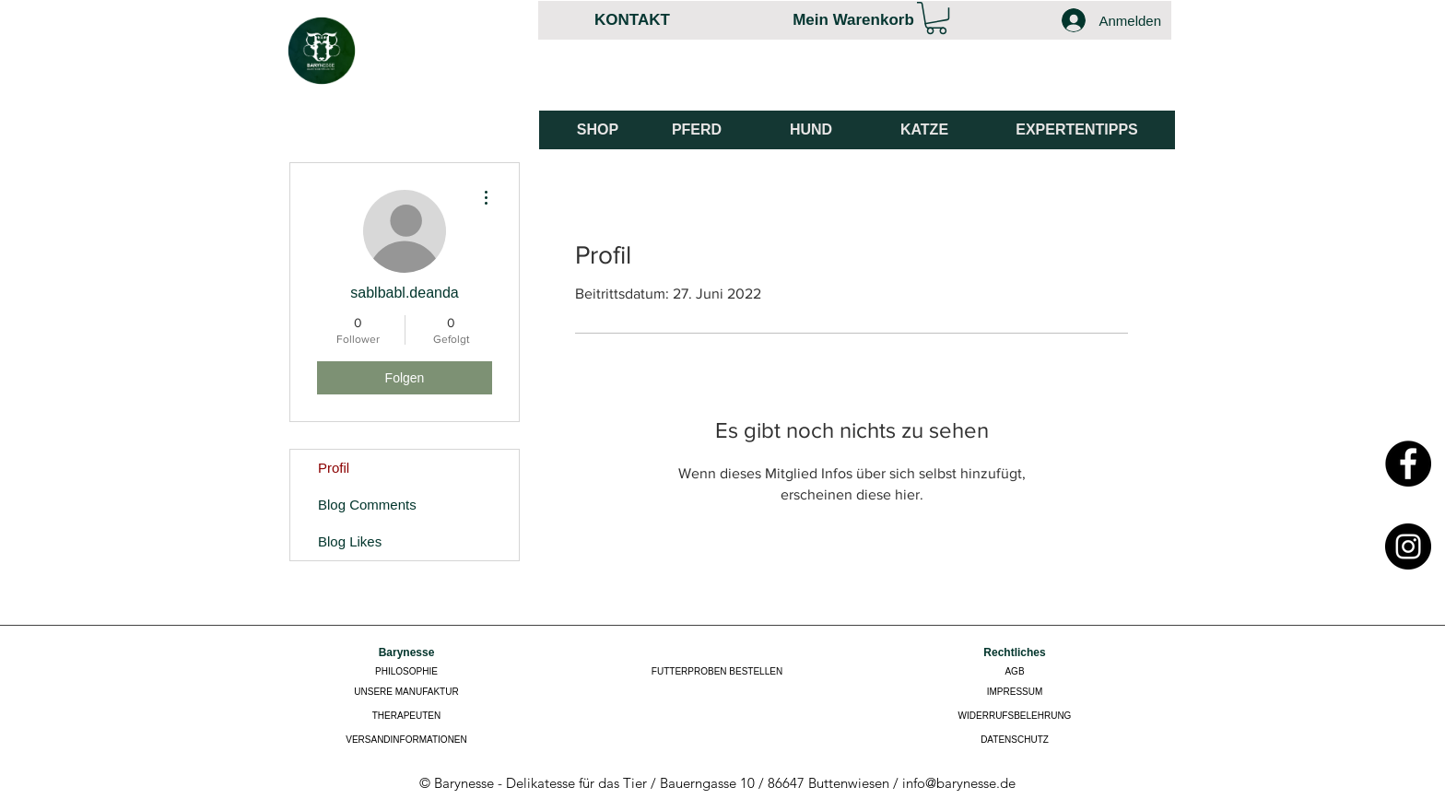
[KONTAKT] (632, 20)
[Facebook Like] (1106, 84)
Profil (333, 468)
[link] (936, 18)
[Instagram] (1408, 546)
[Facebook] (1408, 464)
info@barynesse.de (959, 783)
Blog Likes (350, 541)
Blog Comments (367, 504)
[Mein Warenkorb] (853, 20)
